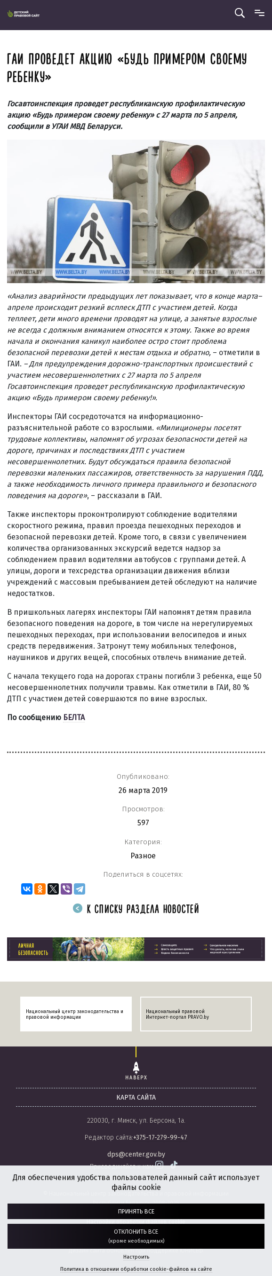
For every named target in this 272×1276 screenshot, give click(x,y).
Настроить (136, 1257)
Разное (143, 855)
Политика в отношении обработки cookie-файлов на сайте (136, 1269)
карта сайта (136, 1098)
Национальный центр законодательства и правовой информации (74, 1014)
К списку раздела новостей (136, 910)
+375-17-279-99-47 (160, 1137)
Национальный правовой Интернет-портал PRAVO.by (177, 1014)
